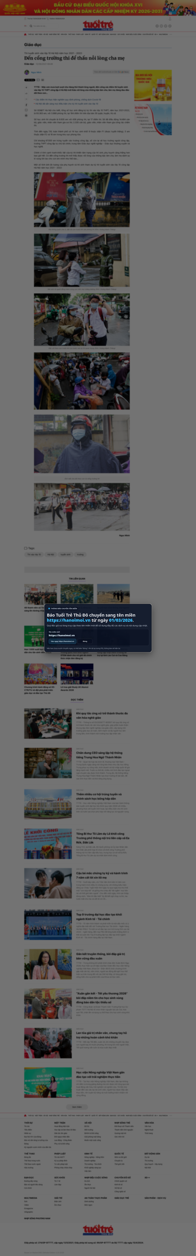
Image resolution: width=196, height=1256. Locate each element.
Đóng (85, 641)
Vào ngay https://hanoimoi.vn (62, 641)
